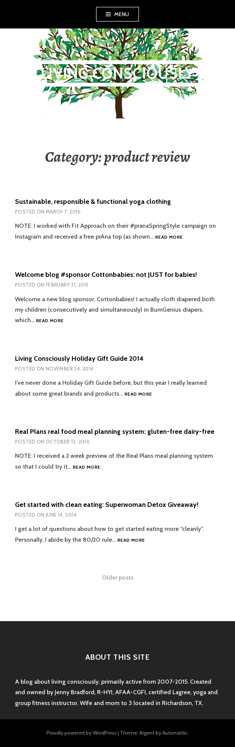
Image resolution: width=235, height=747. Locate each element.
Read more (169, 237)
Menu (121, 14)
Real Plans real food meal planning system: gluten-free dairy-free (114, 431)
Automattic (175, 732)
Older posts (117, 577)
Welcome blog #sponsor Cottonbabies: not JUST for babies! (106, 274)
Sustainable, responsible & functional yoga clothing (93, 201)
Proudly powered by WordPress (81, 732)
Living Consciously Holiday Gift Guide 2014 (79, 358)
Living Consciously (117, 73)
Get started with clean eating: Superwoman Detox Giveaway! (107, 504)
